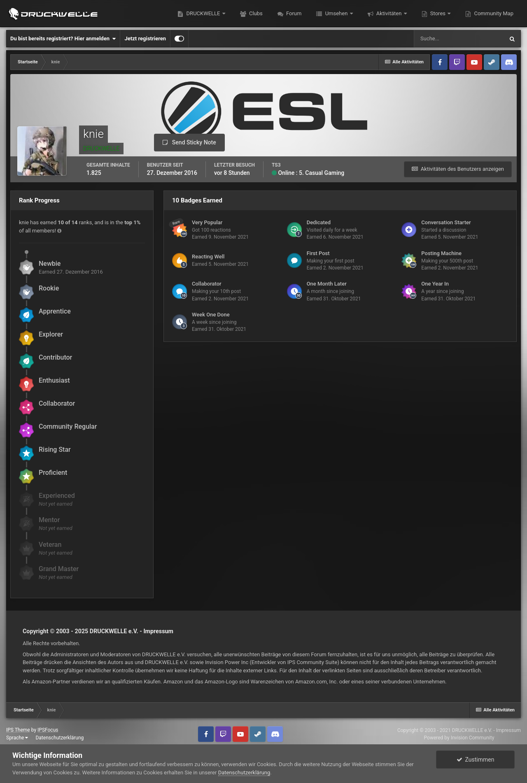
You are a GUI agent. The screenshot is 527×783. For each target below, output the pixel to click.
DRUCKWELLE (203, 13)
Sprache (17, 738)
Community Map (493, 13)
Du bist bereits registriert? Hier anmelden (63, 38)
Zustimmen (475, 759)
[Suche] (459, 38)
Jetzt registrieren (145, 38)
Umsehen (336, 13)
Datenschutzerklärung (59, 738)
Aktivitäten (389, 13)
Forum (293, 13)
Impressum (158, 631)
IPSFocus (47, 730)
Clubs (255, 13)
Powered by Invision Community (459, 738)
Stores (438, 13)
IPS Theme (18, 730)
